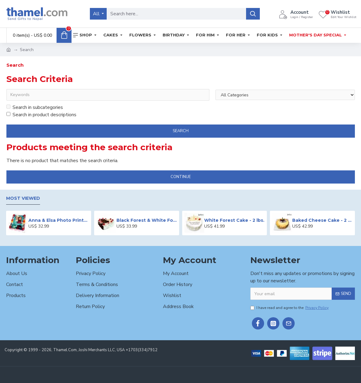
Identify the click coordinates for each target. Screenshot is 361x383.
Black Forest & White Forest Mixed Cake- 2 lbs (146, 220)
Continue (181, 177)
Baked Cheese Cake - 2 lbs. (322, 220)
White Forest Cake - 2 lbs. (234, 220)
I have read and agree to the (290, 307)
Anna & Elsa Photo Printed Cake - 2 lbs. (58, 220)
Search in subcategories (34, 107)
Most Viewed (23, 198)
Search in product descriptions (41, 114)
